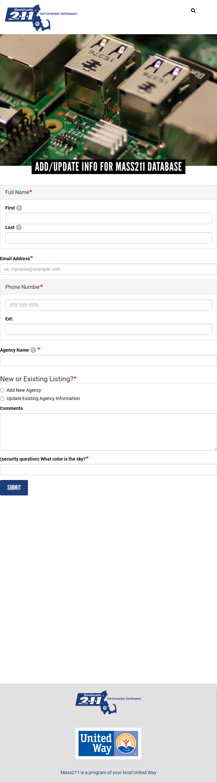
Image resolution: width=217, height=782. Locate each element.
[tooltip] (19, 208)
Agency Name (18, 350)
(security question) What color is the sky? (43, 459)
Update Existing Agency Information (40, 398)
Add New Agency (20, 390)
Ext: (9, 318)
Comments (11, 408)
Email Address (15, 258)
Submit (14, 488)
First (13, 208)
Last (13, 227)
